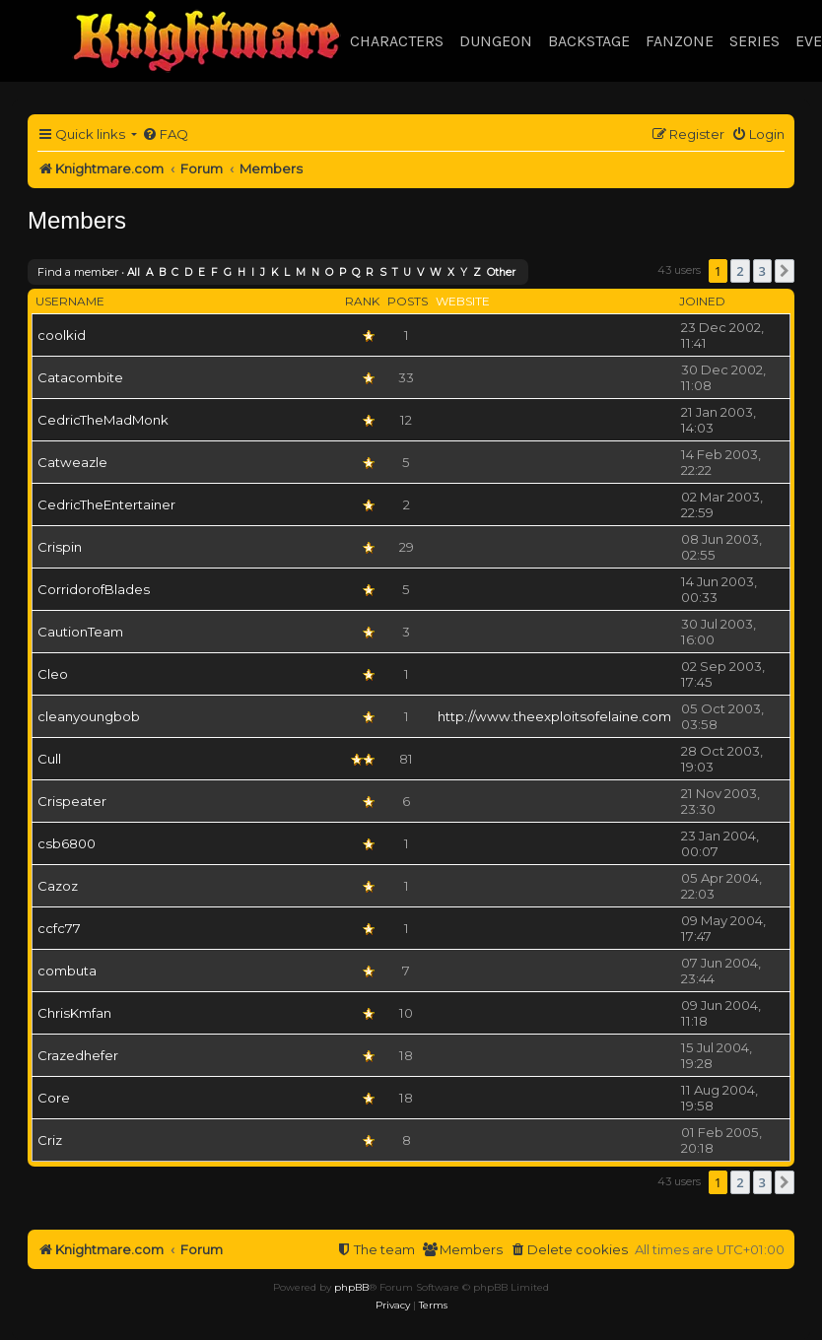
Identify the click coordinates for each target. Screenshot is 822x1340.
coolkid (61, 335)
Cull (49, 759)
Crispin (59, 547)
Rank (362, 301)
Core (53, 1098)
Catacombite (80, 377)
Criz (49, 1140)
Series (754, 41)
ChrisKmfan (74, 1013)
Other (501, 272)
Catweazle (72, 462)
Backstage (589, 41)
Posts (407, 301)
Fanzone (680, 41)
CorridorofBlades (93, 589)
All (133, 272)
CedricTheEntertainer (106, 504)
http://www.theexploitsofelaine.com (554, 716)
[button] (784, 271)
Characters (397, 41)
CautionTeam (80, 631)
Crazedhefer (77, 1055)
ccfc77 (59, 928)
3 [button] (762, 271)
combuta (67, 970)
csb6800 (66, 843)
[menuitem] (165, 134)
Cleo (52, 674)
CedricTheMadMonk (103, 420)
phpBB (351, 1287)
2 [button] (739, 271)
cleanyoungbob (88, 716)
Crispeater (71, 801)
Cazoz (57, 886)
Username (69, 301)
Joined (702, 301)
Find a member (77, 272)
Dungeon (495, 41)
